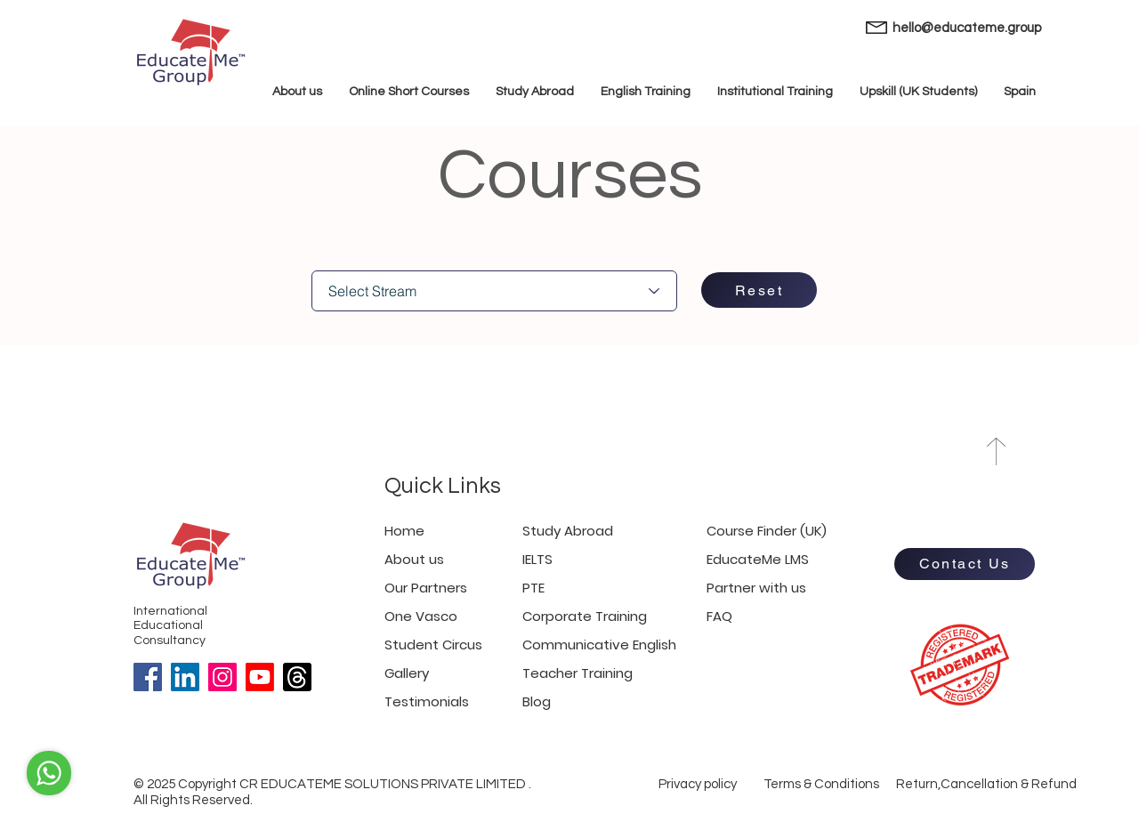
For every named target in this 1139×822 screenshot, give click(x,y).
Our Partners (425, 587)
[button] (1019, 92)
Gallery (406, 673)
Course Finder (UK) (767, 530)
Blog (536, 701)
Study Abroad (567, 530)
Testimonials (426, 701)
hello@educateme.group (967, 28)
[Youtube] (260, 677)
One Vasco (420, 616)
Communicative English (599, 644)
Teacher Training (577, 673)
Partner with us (756, 587)
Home (404, 530)
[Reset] (759, 290)
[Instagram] (222, 677)
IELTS (537, 559)
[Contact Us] (964, 564)
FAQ (719, 616)
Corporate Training (584, 616)
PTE (533, 587)
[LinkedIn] (185, 677)
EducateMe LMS (758, 559)
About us (414, 559)
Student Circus (433, 644)
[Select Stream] (494, 290)
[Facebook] (147, 677)
